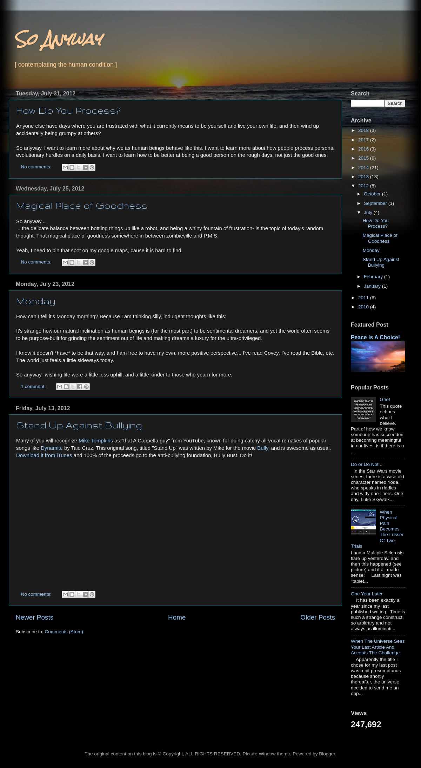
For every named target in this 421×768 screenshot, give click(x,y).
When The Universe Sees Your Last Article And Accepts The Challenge (378, 647)
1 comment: (34, 386)
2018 (364, 130)
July (369, 212)
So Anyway (57, 39)
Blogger (327, 753)
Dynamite (52, 448)
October (373, 193)
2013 (364, 176)
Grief (385, 399)
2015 (364, 158)
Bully (262, 448)
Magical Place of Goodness (82, 205)
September (376, 203)
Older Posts (317, 617)
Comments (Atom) (64, 631)
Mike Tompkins (96, 440)
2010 (364, 306)
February (374, 276)
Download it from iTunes (44, 455)
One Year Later (367, 593)
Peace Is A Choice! (375, 337)
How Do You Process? (68, 110)
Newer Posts (34, 617)
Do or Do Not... (366, 464)
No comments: (37, 166)
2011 (364, 297)
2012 (364, 185)
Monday (35, 301)
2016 (364, 149)
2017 (364, 139)
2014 (364, 167)
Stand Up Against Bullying (79, 425)
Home (177, 617)
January (373, 286)
